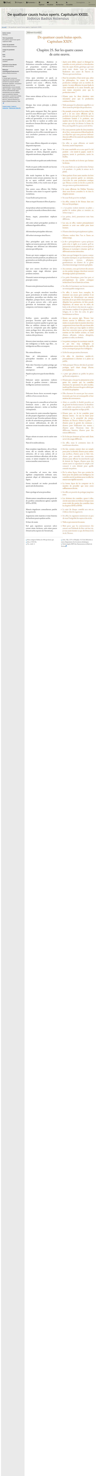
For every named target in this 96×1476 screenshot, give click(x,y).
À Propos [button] (19, 2)
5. (61, 544)
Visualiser (50, 4)
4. (26, 544)
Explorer (41, 4)
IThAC (7, 2)
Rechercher (60, 3)
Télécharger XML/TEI (14, 108)
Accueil (4, 27)
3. (26, 542)
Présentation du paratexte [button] (34, 32)
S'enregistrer (80, 2)
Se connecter (92, 3)
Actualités (69, 4)
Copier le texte (7, 106)
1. (61, 540)
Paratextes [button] (30, 2)
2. (26, 540)
